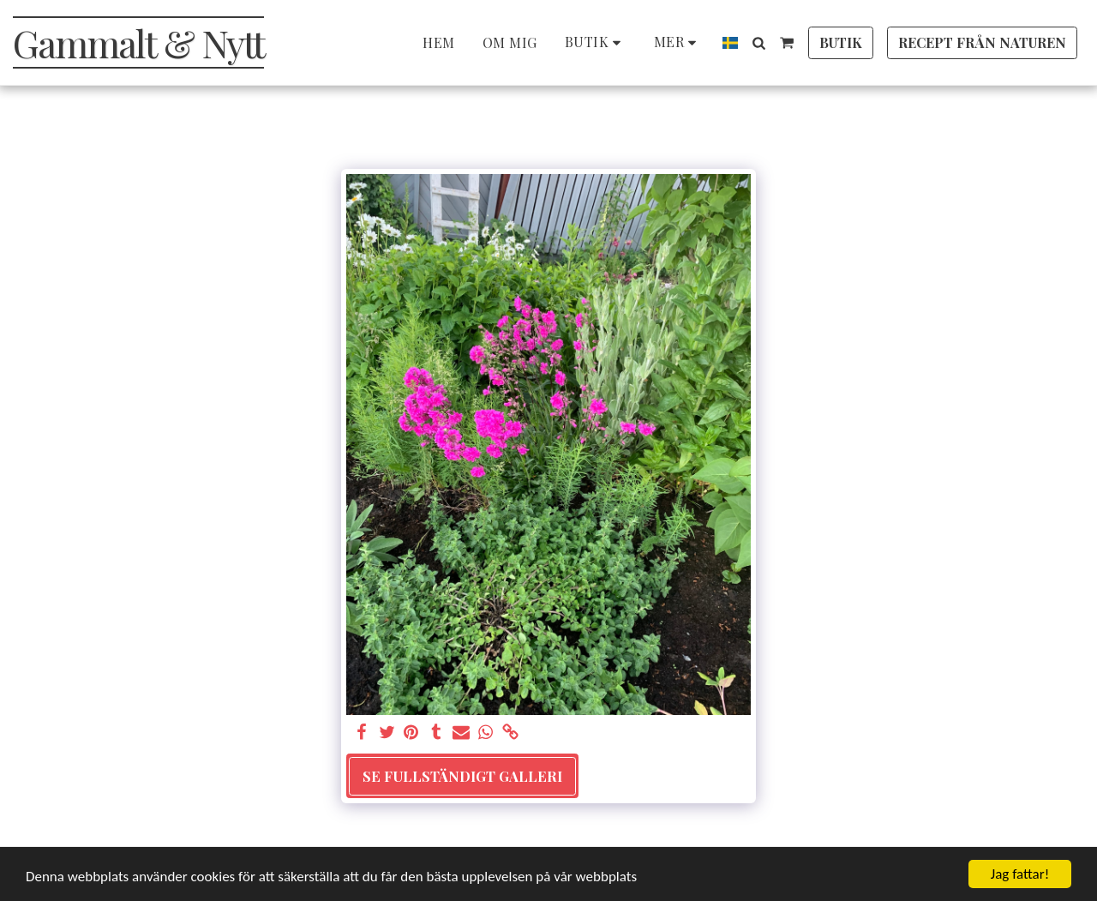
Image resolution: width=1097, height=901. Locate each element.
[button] (758, 43)
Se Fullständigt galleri (462, 775)
